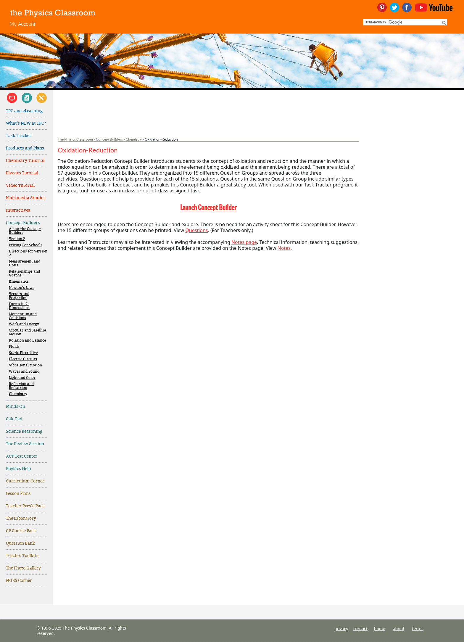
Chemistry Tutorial (25, 160)
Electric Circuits (23, 359)
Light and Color (22, 378)
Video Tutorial (20, 185)
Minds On (15, 406)
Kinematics (19, 282)
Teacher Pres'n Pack (25, 506)
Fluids (14, 347)
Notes (283, 248)
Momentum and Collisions (23, 316)
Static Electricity (23, 353)
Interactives (18, 210)
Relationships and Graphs (24, 273)
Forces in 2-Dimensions (19, 306)
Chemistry (18, 394)
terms (417, 628)
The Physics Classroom (75, 139)
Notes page (244, 242)
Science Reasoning (24, 431)
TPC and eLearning (24, 110)
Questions (196, 230)
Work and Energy (24, 324)
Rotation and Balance (27, 340)
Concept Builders (23, 222)
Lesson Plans (18, 493)
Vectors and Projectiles (19, 296)
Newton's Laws (21, 288)
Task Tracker (18, 135)
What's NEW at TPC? (26, 123)
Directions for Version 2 (28, 253)
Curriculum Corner (25, 481)
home (379, 628)
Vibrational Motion (25, 365)
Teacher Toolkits (22, 555)
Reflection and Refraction (21, 386)
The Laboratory (21, 518)
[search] (404, 22)
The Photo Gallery (23, 568)
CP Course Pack (21, 530)
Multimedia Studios (26, 197)
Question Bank (20, 543)
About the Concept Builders (25, 231)
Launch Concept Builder (208, 207)
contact (360, 628)
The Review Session (25, 443)
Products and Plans (25, 148)
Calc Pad (14, 418)
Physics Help (18, 468)
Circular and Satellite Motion (27, 332)
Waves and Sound (24, 372)
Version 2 (17, 239)
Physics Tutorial (22, 173)
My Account (22, 24)
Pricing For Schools (25, 245)
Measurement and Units (24, 263)
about (399, 628)
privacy (341, 628)
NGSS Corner (19, 580)
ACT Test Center (21, 456)
